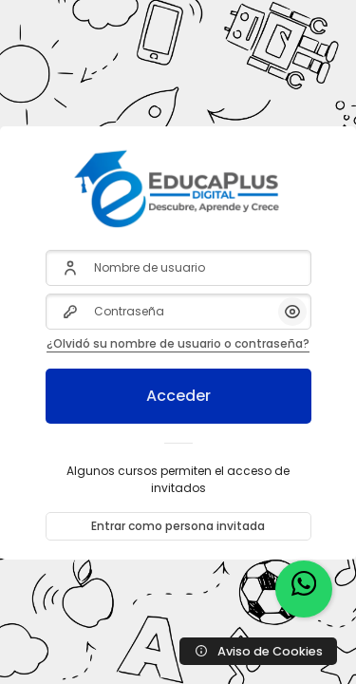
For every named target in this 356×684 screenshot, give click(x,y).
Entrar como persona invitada (178, 526)
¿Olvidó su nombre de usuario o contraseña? (178, 343)
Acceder (178, 396)
